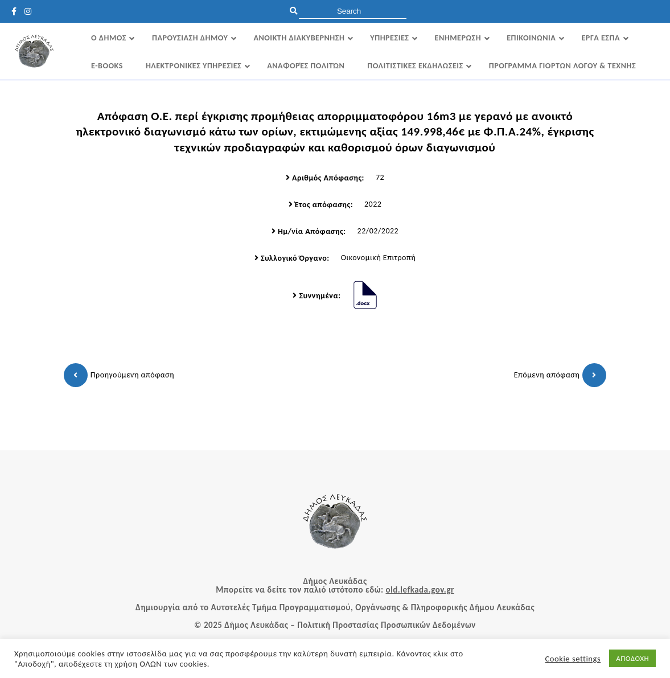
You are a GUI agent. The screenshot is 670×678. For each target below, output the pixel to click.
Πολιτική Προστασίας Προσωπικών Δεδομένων (386, 625)
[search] (352, 11)
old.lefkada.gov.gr (419, 590)
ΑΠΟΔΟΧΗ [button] (632, 658)
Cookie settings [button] (573, 659)
